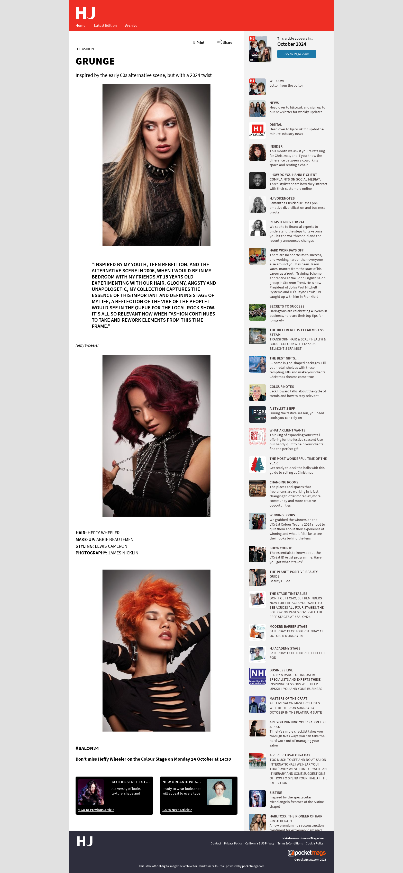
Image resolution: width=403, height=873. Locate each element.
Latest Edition (105, 25)
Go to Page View (297, 54)
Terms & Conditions (290, 843)
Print (199, 42)
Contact (216, 843)
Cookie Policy (315, 843)
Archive (131, 25)
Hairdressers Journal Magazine (303, 838)
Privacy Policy (233, 843)
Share (224, 42)
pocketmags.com (308, 859)
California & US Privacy (259, 843)
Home (81, 25)
